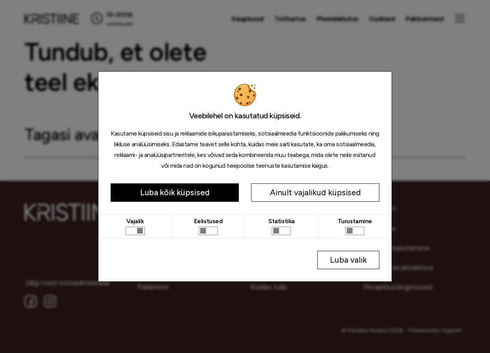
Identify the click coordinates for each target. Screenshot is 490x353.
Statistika (281, 221)
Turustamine (355, 221)
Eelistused (208, 221)
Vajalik (135, 221)
